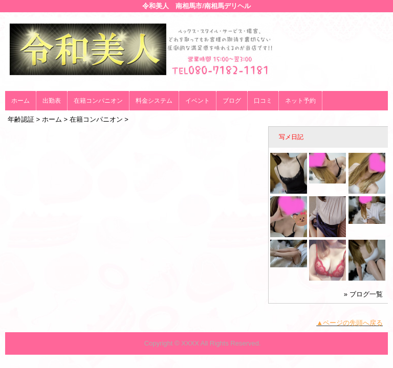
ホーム (20, 100)
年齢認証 (21, 119)
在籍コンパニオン (98, 100)
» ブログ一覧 (363, 294)
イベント (197, 100)
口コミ (263, 100)
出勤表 (51, 100)
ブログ (232, 100)
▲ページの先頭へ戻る (349, 323)
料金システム (154, 100)
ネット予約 (300, 100)
